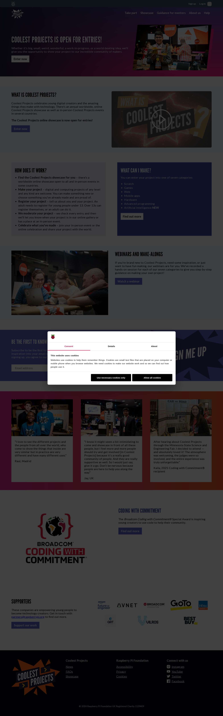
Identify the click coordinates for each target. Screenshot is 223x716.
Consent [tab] (68, 346)
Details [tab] (111, 346)
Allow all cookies (152, 377)
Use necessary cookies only (111, 377)
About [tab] (154, 346)
